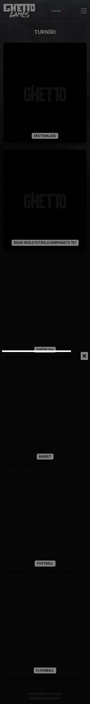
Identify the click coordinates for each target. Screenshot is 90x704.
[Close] (84, 356)
